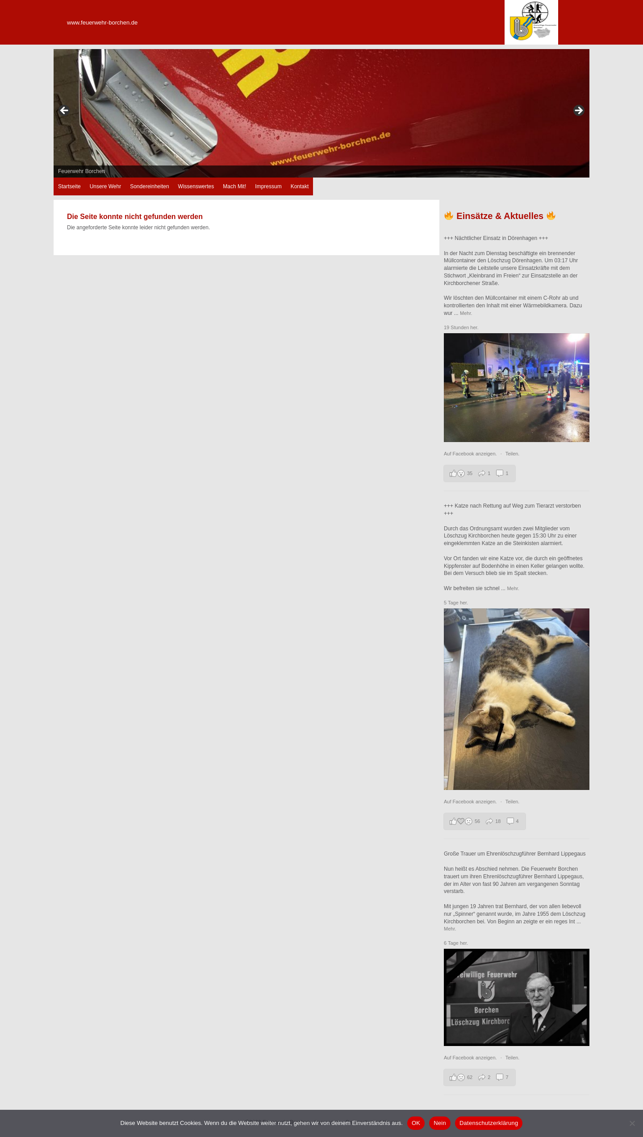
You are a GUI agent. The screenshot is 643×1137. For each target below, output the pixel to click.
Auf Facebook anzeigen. (471, 453)
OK (416, 1123)
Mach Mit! (234, 186)
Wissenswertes (196, 186)
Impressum (268, 186)
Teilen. (512, 453)
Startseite (69, 186)
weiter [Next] (578, 111)
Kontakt (300, 186)
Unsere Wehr (105, 186)
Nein (440, 1123)
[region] (321, 113)
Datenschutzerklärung (488, 1123)
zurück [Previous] (64, 111)
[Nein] (631, 1123)
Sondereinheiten (149, 186)
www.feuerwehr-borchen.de (102, 22)
